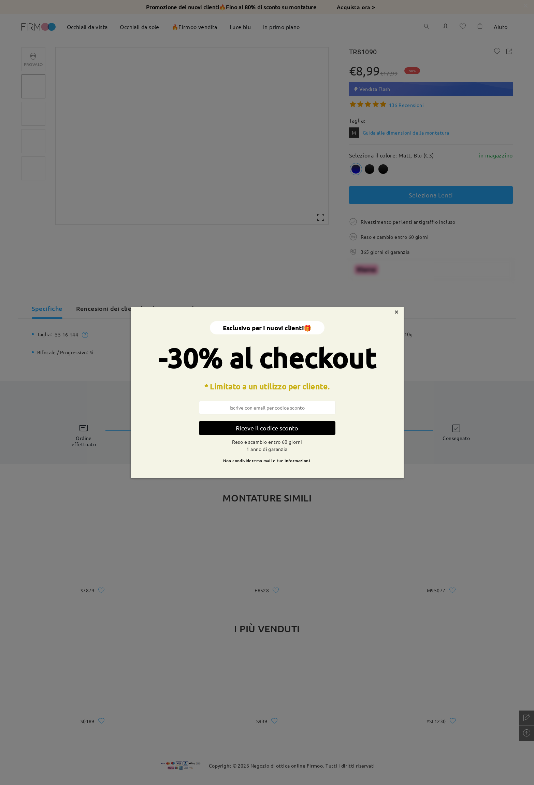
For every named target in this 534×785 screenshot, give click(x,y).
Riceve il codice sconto (267, 427)
